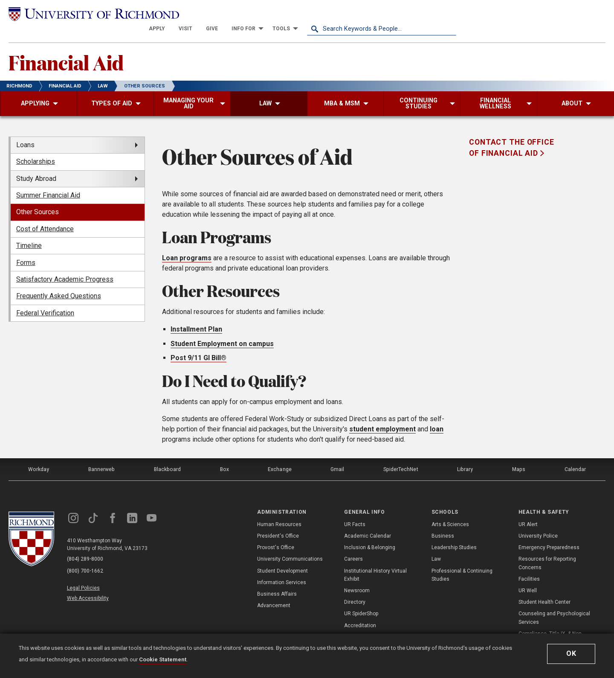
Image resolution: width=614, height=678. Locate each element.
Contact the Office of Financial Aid (511, 133)
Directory (354, 587)
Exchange (280, 454)
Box (224, 454)
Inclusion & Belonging (369, 532)
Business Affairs (277, 579)
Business (443, 521)
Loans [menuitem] (25, 130)
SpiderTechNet (401, 454)
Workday (38, 454)
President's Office (278, 521)
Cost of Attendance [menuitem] (45, 214)
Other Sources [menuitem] (37, 198)
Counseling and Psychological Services (554, 602)
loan (436, 414)
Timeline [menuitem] (29, 231)
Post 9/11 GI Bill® (198, 344)
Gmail (338, 454)
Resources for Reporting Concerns (547, 548)
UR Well (527, 575)
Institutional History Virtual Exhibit (375, 560)
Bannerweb (101, 454)
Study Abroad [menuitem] (36, 164)
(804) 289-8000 (86, 544)
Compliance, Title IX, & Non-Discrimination (550, 622)
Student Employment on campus (222, 329)
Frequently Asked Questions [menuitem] (58, 282)
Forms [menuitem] (25, 248)
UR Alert (528, 509)
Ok (571, 653)
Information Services (281, 567)
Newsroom (357, 575)
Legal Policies (84, 571)
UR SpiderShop (361, 598)
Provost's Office (275, 532)
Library (465, 454)
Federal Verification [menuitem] (45, 298)
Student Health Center (544, 587)
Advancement (273, 590)
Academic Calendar (367, 521)
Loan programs (186, 244)
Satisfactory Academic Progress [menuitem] (64, 265)
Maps (518, 454)
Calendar (575, 454)
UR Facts (354, 509)
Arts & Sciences (450, 509)
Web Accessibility (89, 582)
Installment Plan (196, 315)
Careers (353, 544)
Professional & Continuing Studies (462, 560)
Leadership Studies (454, 532)
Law (436, 544)
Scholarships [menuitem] (35, 147)
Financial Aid (67, 47)
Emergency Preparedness (548, 532)
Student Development (282, 556)
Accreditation (360, 610)
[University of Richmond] (83, 13)
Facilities (529, 564)
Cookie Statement (162, 659)
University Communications (290, 544)
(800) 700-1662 (86, 555)
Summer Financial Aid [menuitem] (48, 181)
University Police (538, 521)
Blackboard (167, 454)
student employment (382, 414)
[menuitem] (306, 14)
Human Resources (279, 509)
